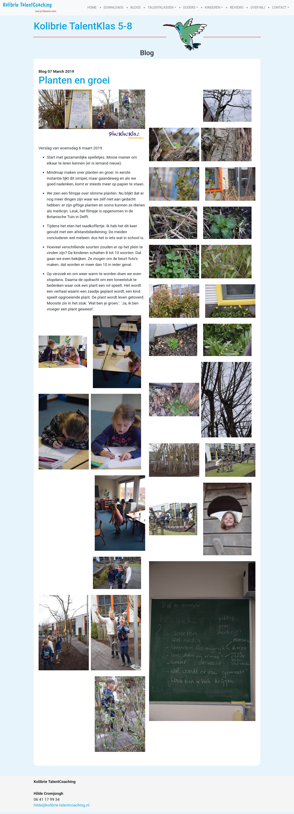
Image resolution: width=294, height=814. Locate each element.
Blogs (135, 7)
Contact (279, 7)
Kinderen (212, 7)
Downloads (114, 7)
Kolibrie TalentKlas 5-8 (83, 26)
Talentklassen (161, 7)
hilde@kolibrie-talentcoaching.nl (61, 807)
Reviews (236, 7)
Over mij (258, 7)
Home (92, 7)
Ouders (189, 7)
